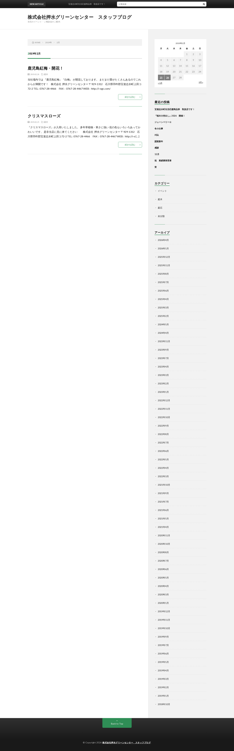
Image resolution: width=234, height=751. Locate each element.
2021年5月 (163, 518)
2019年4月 (163, 670)
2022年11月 (164, 408)
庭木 (46, 74)
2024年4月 (163, 332)
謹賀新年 (159, 141)
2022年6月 (163, 451)
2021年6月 (163, 510)
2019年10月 (164, 628)
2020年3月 (163, 594)
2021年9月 (163, 493)
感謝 (157, 147)
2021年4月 (163, 527)
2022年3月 (163, 476)
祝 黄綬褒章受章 (163, 160)
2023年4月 (163, 366)
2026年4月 (163, 240)
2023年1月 (163, 392)
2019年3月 (163, 678)
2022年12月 (164, 400)
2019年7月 (163, 645)
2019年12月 (164, 611)
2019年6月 (163, 653)
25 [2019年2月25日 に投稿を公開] (161, 77)
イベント (162, 190)
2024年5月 (163, 324)
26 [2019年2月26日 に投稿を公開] (167, 77)
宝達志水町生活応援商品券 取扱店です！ (89, 4)
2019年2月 (163, 687)
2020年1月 (163, 603)
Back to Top (117, 723)
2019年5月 (163, 662)
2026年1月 (163, 248)
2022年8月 (163, 434)
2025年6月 (163, 290)
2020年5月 (163, 577)
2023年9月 (163, 349)
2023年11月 (164, 341)
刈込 (157, 135)
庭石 (160, 207)
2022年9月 (163, 425)
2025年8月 (163, 273)
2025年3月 (163, 307)
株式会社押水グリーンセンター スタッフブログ (80, 17)
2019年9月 (163, 636)
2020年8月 (163, 552)
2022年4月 (163, 467)
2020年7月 (163, 560)
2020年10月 (164, 543)
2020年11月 (164, 535)
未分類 (161, 216)
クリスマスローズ (44, 115)
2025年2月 (163, 316)
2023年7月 (163, 358)
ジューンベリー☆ (163, 122)
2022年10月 (164, 417)
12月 (157, 154)
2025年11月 (164, 265)
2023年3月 (163, 375)
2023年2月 (163, 383)
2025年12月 (164, 256)
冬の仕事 (159, 128)
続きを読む (130, 97)
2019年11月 (164, 619)
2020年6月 (163, 569)
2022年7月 (163, 442)
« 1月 (160, 83)
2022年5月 (163, 459)
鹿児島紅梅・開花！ (46, 68)
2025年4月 (163, 299)
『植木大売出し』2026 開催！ (170, 115)
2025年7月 (163, 282)
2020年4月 (163, 586)
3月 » (201, 82)
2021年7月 (163, 501)
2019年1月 (163, 695)
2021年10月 (164, 484)
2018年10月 (164, 704)
